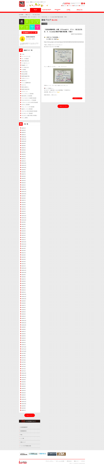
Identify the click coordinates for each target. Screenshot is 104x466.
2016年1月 (23, 397)
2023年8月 (23, 198)
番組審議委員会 (23, 430)
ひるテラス (23, 84)
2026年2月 (23, 132)
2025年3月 (23, 156)
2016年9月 (23, 379)
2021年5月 (23, 257)
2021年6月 (23, 254)
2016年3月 (23, 392)
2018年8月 (23, 329)
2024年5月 (23, 178)
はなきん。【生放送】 (25, 104)
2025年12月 (23, 136)
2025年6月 (23, 149)
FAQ (21, 434)
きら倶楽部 (23, 69)
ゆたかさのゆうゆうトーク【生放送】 (28, 100)
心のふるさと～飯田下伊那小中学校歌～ (29, 115)
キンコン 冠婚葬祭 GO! (26, 82)
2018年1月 (23, 344)
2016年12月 (23, 373)
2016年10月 (23, 377)
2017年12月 (23, 346)
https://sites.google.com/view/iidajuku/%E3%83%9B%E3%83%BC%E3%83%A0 (64, 41)
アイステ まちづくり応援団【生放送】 (29, 98)
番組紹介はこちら (77, 98)
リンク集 (22, 438)
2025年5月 (23, 152)
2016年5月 (23, 388)
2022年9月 (23, 222)
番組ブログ (28, 14)
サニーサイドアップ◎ (25, 56)
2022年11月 (23, 217)
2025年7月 (23, 147)
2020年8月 (23, 276)
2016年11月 (23, 375)
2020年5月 (23, 283)
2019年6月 (23, 307)
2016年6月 (23, 386)
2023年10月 (23, 193)
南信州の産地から (24, 87)
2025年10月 (23, 141)
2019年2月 (23, 316)
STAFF (68, 10)
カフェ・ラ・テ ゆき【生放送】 (28, 106)
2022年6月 (23, 228)
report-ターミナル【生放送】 (27, 108)
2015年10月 (23, 403)
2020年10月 (23, 272)
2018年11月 (23, 322)
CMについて (64, 5)
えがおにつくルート (25, 78)
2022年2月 (23, 237)
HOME (24, 10)
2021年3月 (23, 261)
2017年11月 (23, 348)
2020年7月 (23, 279)
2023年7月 (23, 200)
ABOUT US (79, 10)
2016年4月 (23, 390)
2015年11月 (23, 401)
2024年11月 (23, 165)
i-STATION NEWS (46, 10)
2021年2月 (23, 263)
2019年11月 (23, 296)
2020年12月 (23, 268)
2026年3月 (23, 130)
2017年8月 (23, 355)
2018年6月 (23, 333)
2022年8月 (23, 224)
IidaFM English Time (25, 76)
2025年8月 (23, 145)
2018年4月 (23, 338)
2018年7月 (23, 331)
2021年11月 (23, 244)
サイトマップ (82, 5)
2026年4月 (23, 128)
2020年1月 (23, 292)
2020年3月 (23, 287)
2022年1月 (23, 239)
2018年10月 (23, 324)
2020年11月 (23, 270)
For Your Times (36, 14)
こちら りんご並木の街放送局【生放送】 (29, 111)
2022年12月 (23, 215)
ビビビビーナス (24, 91)
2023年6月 (23, 202)
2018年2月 (23, 342)
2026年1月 (23, 134)
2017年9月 (23, 353)
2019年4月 (23, 311)
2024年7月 (23, 173)
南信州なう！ (24, 80)
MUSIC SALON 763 (25, 89)
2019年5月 (23, 309)
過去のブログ (29, 415)
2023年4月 (23, 206)
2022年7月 (23, 226)
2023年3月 (23, 208)
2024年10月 (23, 167)
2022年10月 (23, 219)
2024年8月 (23, 171)
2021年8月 (23, 250)
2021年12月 (23, 241)
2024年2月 (23, 184)
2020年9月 (23, 274)
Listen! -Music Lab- (25, 60)
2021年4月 (23, 259)
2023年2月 (23, 211)
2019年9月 (23, 300)
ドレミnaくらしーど (25, 63)
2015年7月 (23, 410)
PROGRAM (57, 10)
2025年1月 (23, 160)
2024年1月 (23, 187)
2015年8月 (23, 408)
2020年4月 (23, 285)
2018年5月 (23, 335)
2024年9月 (23, 169)
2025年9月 (23, 143)
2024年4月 (23, 180)
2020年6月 (23, 281)
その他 (22, 54)
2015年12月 (23, 399)
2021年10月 (23, 246)
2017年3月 (23, 366)
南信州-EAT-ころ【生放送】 (26, 95)
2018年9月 (23, 327)
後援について (23, 442)
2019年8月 (23, 303)
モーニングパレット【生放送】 (27, 93)
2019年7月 (23, 305)
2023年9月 (23, 195)
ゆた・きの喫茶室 (24, 58)
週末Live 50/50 (24, 73)
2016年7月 (23, 384)
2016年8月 (23, 381)
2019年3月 (23, 313)
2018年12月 (23, 320)
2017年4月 (23, 364)
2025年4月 (23, 154)
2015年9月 (23, 405)
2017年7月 (23, 357)
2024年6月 (23, 176)
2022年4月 (23, 233)
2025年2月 (23, 158)
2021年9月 (23, 248)
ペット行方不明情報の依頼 (25, 445)
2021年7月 (23, 252)
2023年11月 (23, 191)
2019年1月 (23, 318)
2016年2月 (23, 394)
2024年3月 (23, 182)
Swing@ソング (24, 65)
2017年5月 (23, 362)
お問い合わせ (75, 5)
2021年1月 (23, 265)
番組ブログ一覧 (63, 106)
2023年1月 (23, 213)
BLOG (35, 10)
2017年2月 (23, 368)
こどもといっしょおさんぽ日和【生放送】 (29, 102)
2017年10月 (23, 351)
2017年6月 (23, 359)
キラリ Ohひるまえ (25, 67)
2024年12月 (23, 163)
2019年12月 (23, 294)
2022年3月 (23, 235)
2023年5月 (23, 204)
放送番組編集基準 (23, 427)
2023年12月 (23, 189)
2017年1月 (23, 370)
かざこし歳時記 (24, 117)
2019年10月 (23, 298)
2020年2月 (23, 289)
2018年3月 (23, 340)
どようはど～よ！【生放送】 (27, 113)
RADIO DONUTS (30, 37)
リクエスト (70, 5)
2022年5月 (23, 230)
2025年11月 (23, 139)
